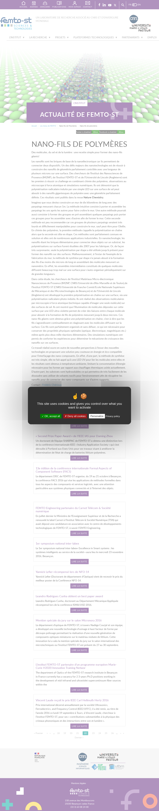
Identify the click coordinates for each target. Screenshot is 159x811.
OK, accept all (51, 416)
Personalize (96, 416)
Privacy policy (113, 416)
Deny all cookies (75, 416)
